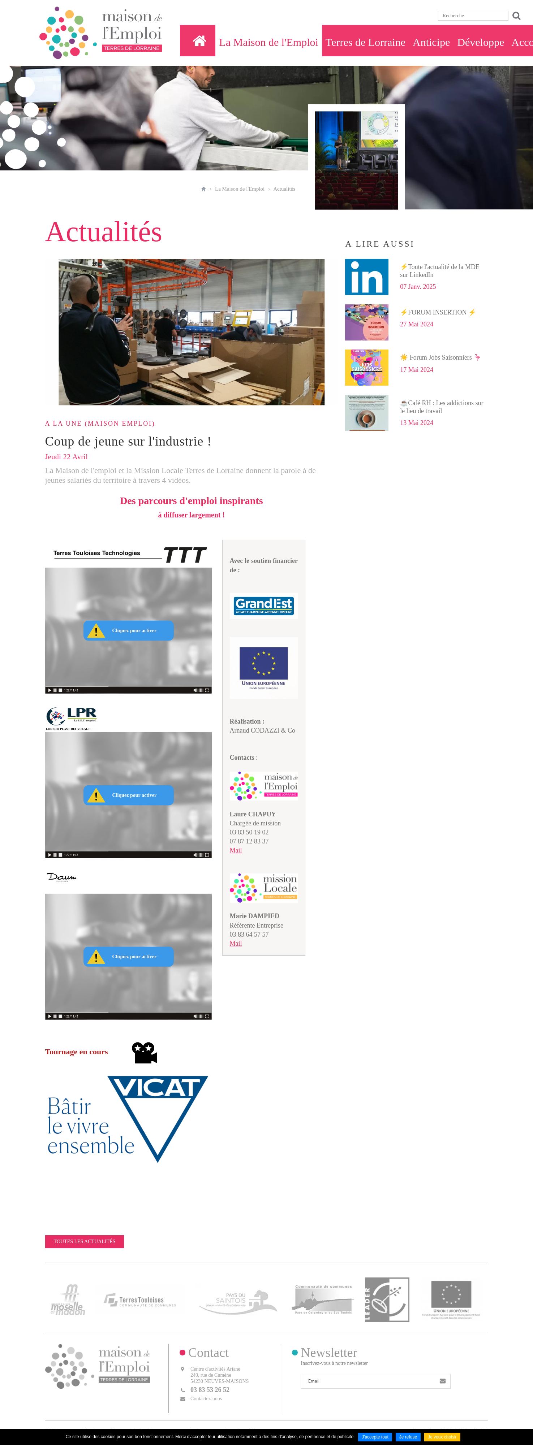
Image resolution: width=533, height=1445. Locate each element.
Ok (515, 16)
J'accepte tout (375, 1437)
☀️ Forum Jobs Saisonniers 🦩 (440, 357)
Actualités (284, 189)
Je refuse (408, 1437)
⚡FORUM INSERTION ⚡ (438, 312)
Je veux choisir (442, 1437)
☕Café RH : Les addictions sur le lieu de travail (441, 407)
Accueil (203, 189)
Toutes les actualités (85, 1241)
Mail (236, 850)
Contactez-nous (206, 1398)
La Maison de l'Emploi (240, 189)
